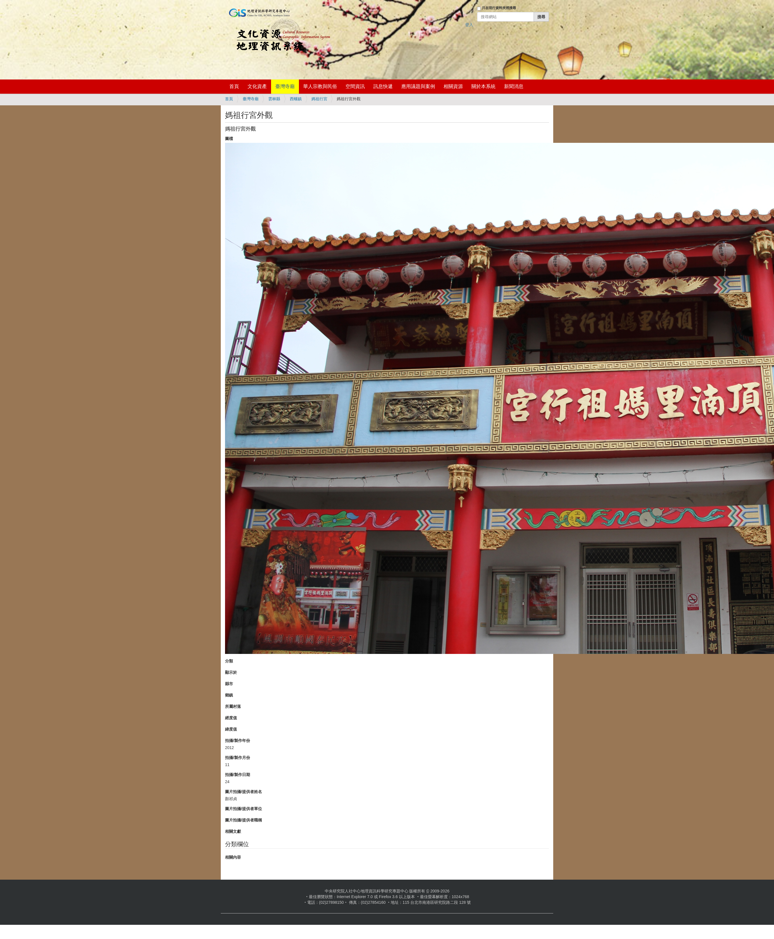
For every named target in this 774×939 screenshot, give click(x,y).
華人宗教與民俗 (320, 86)
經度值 (231, 718)
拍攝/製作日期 (237, 774)
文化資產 (257, 86)
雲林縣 (274, 99)
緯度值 (231, 729)
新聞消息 (513, 86)
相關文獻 (233, 831)
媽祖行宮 (319, 99)
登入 (469, 24)
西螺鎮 (296, 99)
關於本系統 (483, 86)
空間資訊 (355, 86)
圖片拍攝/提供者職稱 (243, 820)
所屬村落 (233, 706)
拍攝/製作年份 (237, 740)
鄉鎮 (229, 695)
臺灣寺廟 (285, 86)
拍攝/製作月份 (237, 757)
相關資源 (453, 86)
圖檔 (229, 138)
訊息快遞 (383, 86)
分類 (229, 661)
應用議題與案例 (418, 86)
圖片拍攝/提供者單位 (243, 808)
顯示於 (231, 672)
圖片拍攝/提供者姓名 (243, 791)
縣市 (229, 683)
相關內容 (233, 857)
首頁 (234, 86)
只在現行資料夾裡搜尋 (499, 8)
